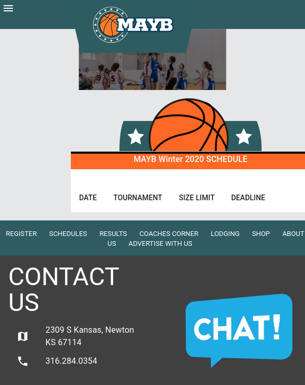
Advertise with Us (160, 243)
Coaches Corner (169, 234)
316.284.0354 (57, 361)
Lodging (225, 234)
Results (113, 234)
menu (8, 8)
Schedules (68, 234)
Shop (261, 234)
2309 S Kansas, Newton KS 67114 (75, 336)
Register (21, 234)
